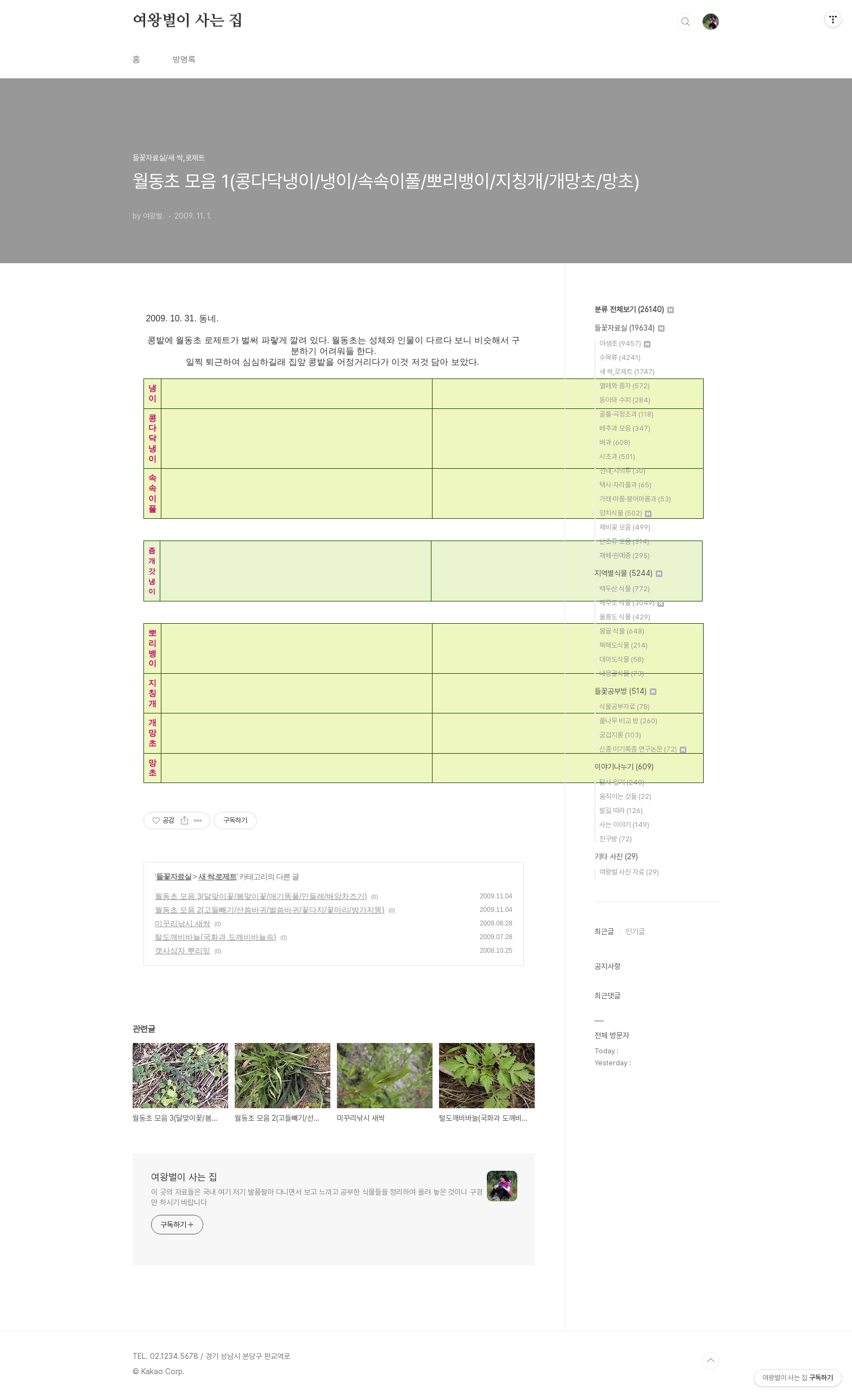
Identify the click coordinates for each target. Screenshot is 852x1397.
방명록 (184, 59)
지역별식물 (628, 573)
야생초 (624, 343)
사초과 (617, 456)
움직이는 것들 (625, 796)
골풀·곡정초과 (626, 414)
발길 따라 (621, 810)
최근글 (604, 931)
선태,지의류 (622, 471)
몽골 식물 (621, 631)
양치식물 (625, 513)
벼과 (614, 442)
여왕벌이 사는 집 (188, 21)
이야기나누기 (624, 766)
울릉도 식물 (624, 617)
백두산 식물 (624, 589)
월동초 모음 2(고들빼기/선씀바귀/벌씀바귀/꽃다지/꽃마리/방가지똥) (269, 909)
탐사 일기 (621, 782)
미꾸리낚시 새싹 (182, 923)
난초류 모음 (624, 541)
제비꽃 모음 (624, 527)
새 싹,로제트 (217, 876)
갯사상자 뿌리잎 (182, 950)
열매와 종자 (624, 386)
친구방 (615, 839)
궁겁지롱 (620, 735)
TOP (710, 1360)
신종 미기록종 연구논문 (642, 749)
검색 (686, 22)
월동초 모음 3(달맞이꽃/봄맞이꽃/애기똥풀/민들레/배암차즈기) (261, 896)
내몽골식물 (621, 673)
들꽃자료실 (173, 876)
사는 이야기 (624, 825)
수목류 (620, 357)
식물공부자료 (624, 707)
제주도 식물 (631, 603)
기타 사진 (616, 856)
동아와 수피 (624, 400)
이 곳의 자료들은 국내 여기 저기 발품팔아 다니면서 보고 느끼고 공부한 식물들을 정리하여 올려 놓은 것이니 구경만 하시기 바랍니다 (317, 1197)
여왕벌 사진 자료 (629, 872)
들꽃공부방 (625, 691)
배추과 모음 (624, 428)
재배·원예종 (624, 555)
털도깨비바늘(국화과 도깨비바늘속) (215, 937)
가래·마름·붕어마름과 (635, 499)
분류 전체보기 (634, 309)
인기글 (635, 931)
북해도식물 (623, 645)
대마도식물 (621, 659)
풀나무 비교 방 (628, 721)
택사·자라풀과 (625, 485)
